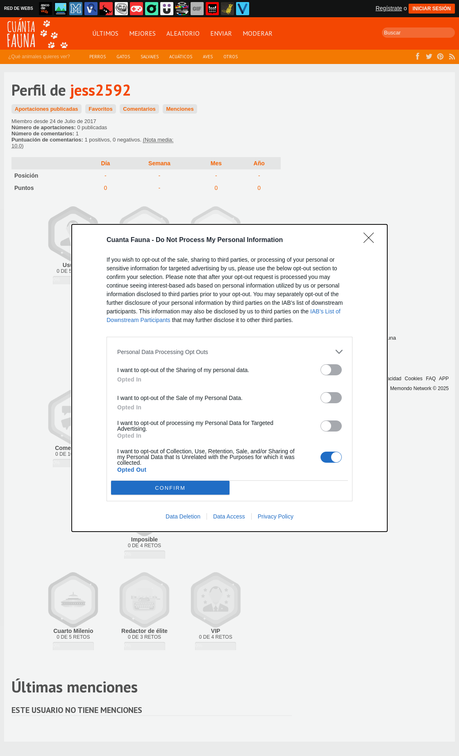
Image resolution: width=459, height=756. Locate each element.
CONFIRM (170, 488)
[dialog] (229, 378)
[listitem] (229, 351)
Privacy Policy (275, 516)
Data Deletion (183, 516)
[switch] (331, 369)
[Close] (371, 240)
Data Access (229, 516)
